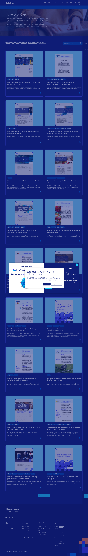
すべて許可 (46, 284)
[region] (44, 278)
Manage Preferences (56, 284)
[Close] (77, 264)
